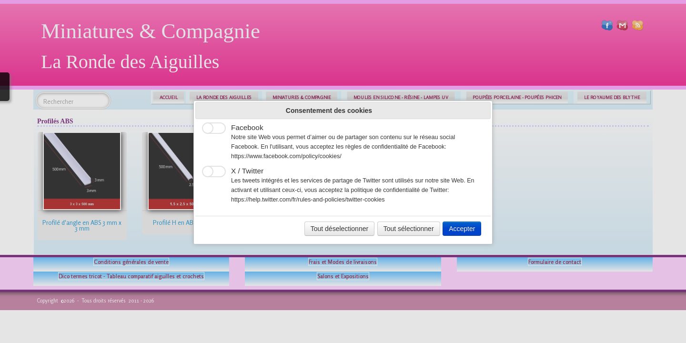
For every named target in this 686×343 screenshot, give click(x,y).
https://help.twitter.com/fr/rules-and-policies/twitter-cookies (308, 199)
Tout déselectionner (339, 228)
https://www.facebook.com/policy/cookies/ (286, 156)
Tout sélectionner (408, 228)
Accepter (462, 228)
